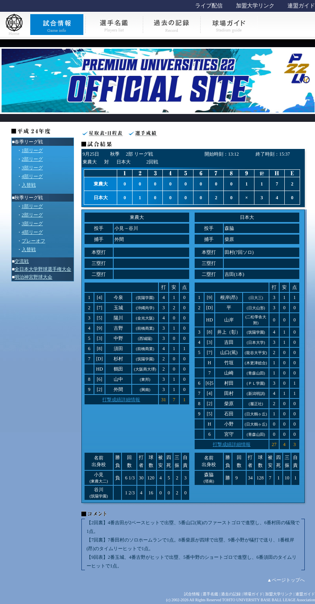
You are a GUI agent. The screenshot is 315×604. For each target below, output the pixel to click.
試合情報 (192, 594)
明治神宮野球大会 (33, 277)
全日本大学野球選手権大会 (43, 269)
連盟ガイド (301, 6)
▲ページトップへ (286, 580)
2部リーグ (32, 159)
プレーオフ (33, 241)
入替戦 (29, 185)
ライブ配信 (209, 6)
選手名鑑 (210, 594)
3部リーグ (32, 168)
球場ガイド (253, 594)
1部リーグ (32, 150)
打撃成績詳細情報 (121, 399)
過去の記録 (231, 594)
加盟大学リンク (255, 6)
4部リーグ (32, 176)
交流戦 (22, 261)
